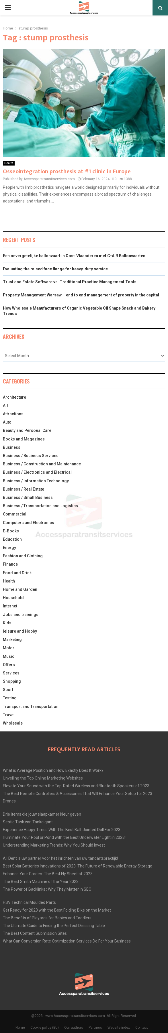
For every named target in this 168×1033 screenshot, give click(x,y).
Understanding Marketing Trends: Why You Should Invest (54, 845)
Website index (119, 1028)
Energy (9, 547)
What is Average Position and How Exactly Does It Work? (53, 770)
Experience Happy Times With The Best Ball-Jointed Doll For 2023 (61, 829)
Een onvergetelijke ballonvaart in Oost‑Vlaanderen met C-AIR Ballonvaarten (74, 255)
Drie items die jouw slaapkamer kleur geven (42, 814)
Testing (10, 698)
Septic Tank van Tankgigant (28, 822)
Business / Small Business (28, 497)
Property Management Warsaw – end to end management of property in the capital (81, 295)
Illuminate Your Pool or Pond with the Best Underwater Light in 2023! (64, 837)
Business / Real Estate (23, 489)
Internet (10, 606)
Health (8, 163)
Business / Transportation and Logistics (40, 505)
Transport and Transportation (30, 706)
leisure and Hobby (20, 631)
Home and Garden (20, 589)
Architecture (14, 397)
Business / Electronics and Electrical (37, 472)
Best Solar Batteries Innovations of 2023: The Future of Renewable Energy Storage (77, 866)
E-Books (11, 531)
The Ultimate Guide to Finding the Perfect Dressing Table (54, 925)
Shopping (12, 681)
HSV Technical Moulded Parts (29, 902)
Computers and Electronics (28, 522)
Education (12, 539)
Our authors (73, 1028)
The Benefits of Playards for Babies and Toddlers (47, 918)
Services (11, 673)
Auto (7, 422)
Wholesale (13, 723)
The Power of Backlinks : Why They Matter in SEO (47, 889)
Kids (7, 623)
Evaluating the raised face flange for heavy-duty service (55, 269)
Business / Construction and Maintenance (42, 464)
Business (11, 447)
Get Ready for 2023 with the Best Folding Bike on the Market (57, 910)
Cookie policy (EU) (44, 1028)
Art (5, 405)
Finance (10, 564)
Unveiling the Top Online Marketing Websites (43, 778)
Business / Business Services (30, 455)
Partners (95, 1028)
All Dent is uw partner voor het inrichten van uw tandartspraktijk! (60, 858)
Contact (141, 1028)
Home (20, 1028)
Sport (8, 689)
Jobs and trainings (20, 614)
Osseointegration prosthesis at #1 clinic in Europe (67, 171)
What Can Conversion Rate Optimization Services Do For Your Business (67, 941)
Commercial (14, 514)
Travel (9, 715)
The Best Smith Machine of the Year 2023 (41, 881)
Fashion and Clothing (23, 556)
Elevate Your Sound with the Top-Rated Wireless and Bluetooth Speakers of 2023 (76, 786)
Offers (9, 664)
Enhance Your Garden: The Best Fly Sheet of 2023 (48, 873)
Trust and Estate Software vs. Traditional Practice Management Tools (69, 282)
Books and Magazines (24, 439)
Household (13, 597)
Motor (8, 648)
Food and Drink (17, 572)
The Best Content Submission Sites (35, 933)
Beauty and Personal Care (27, 430)
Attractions (13, 414)
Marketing (12, 639)
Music (8, 656)
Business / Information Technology (36, 481)
